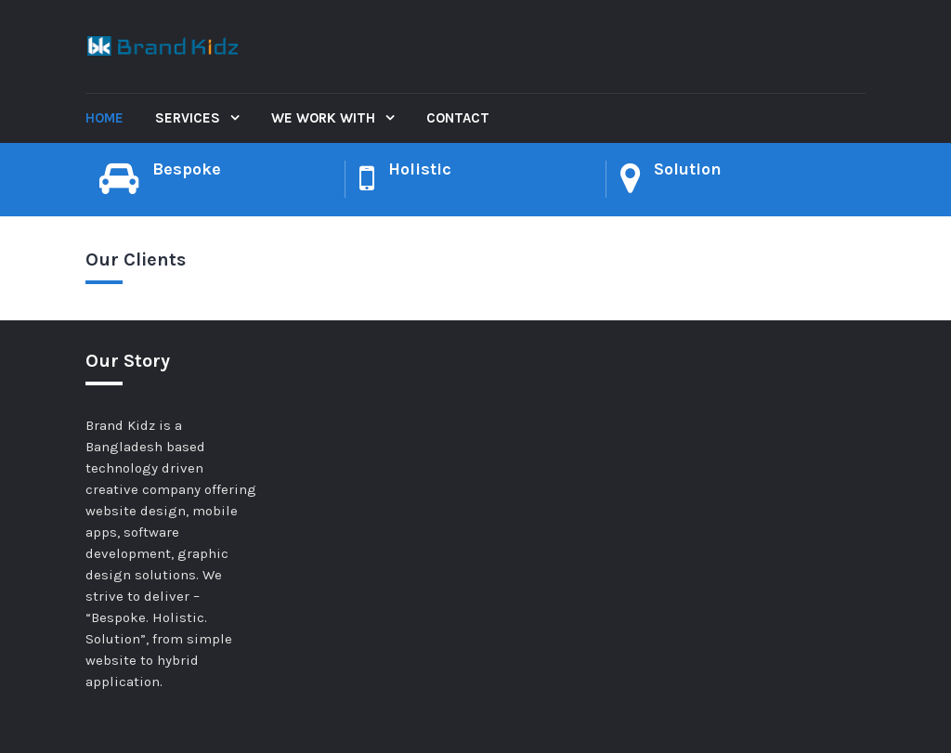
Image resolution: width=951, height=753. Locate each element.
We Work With (325, 118)
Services (189, 118)
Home (104, 118)
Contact (457, 118)
